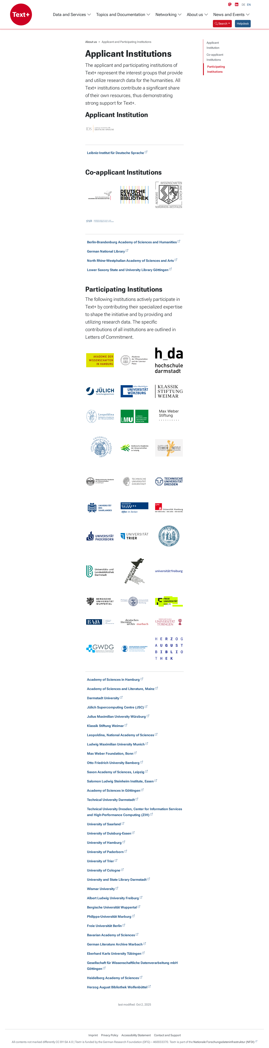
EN (249, 4)
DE (243, 4)
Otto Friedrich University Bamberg (113, 763)
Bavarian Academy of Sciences (111, 935)
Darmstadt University (103, 698)
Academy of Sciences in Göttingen (113, 791)
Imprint (93, 1035)
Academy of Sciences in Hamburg (113, 680)
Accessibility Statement (136, 1035)
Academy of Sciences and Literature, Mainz (120, 689)
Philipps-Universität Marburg (109, 917)
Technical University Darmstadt (111, 800)
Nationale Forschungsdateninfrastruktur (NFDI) (223, 1042)
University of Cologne (103, 870)
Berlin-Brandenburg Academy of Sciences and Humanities (132, 242)
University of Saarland (104, 824)
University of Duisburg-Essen (109, 833)
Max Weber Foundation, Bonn (110, 754)
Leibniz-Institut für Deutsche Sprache (115, 153)
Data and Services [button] (72, 14)
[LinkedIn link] (237, 5)
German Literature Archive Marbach (114, 944)
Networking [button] (169, 14)
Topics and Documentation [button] (123, 14)
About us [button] (197, 14)
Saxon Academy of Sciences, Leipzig (115, 772)
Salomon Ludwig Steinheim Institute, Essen (120, 781)
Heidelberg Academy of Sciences (113, 978)
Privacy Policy (109, 1035)
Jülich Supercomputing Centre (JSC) (115, 707)
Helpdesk (243, 23)
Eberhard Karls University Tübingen (114, 954)
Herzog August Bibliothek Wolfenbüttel (117, 987)
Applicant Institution (213, 45)
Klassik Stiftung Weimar (105, 726)
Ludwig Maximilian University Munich (116, 744)
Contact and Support (167, 1035)
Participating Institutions (216, 69)
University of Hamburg (104, 843)
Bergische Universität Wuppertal (112, 907)
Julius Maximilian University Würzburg (116, 717)
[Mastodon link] (230, 5)
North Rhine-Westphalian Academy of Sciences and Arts (130, 261)
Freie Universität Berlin (104, 926)
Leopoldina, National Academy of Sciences (120, 735)
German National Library (106, 251)
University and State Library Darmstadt (116, 880)
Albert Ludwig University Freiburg (113, 898)
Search (221, 23)
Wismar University (101, 889)
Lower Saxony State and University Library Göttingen (127, 270)
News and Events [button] (231, 14)
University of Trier (100, 861)
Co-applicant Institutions (215, 57)
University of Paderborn (105, 852)
